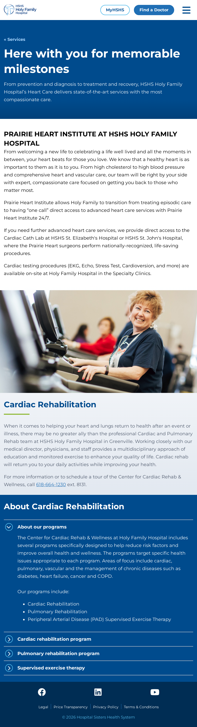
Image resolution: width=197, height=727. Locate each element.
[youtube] (154, 692)
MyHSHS (115, 9)
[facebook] (42, 692)
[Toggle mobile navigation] (186, 10)
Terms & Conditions (141, 707)
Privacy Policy (106, 707)
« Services (14, 39)
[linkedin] (98, 692)
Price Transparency (71, 707)
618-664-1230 (51, 484)
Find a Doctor (154, 9)
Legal (43, 707)
